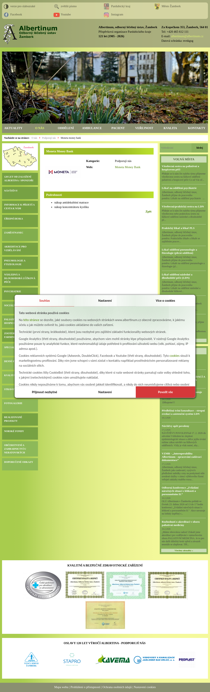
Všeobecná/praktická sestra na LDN (183, 206)
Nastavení (105, 301)
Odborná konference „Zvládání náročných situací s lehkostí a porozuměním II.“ (180, 491)
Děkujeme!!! (168, 402)
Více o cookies (165, 301)
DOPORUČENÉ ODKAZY (18, 462)
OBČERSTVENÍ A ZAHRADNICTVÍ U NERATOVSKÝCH (15, 449)
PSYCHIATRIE (12, 291)
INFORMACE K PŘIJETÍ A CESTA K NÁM (19, 206)
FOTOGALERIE (13, 403)
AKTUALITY (13, 128)
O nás (34, 137)
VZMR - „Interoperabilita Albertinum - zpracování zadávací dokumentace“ (182, 457)
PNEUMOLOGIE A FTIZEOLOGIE (14, 262)
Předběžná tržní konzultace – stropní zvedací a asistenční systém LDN (183, 412)
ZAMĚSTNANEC (13, 232)
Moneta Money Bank (127, 167)
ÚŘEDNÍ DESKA (13, 218)
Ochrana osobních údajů (117, 687)
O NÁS (39, 128)
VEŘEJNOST (144, 128)
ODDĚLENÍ (66, 128)
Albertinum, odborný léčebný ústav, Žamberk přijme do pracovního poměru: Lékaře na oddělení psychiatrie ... (183, 195)
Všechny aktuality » (184, 550)
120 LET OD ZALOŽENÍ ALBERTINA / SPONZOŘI (18, 178)
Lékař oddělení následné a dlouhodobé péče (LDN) (177, 276)
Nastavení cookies (145, 687)
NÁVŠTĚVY (11, 190)
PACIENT (118, 128)
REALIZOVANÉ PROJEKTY (13, 419)
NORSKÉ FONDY (14, 431)
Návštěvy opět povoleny (175, 425)
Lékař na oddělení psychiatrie (179, 187)
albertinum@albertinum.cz (187, 36)
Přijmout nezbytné (44, 392)
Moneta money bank (71, 137)
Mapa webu (61, 687)
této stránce (31, 320)
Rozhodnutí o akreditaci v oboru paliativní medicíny (181, 523)
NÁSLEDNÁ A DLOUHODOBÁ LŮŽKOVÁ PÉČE (19, 278)
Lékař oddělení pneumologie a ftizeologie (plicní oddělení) (179, 251)
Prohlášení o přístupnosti (85, 687)
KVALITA (170, 128)
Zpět (148, 211)
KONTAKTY (196, 128)
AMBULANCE (92, 128)
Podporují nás (49, 137)
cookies (175, 356)
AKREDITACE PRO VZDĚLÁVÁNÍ (15, 248)
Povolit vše (165, 392)
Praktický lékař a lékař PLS (178, 228)
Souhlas (44, 301)
